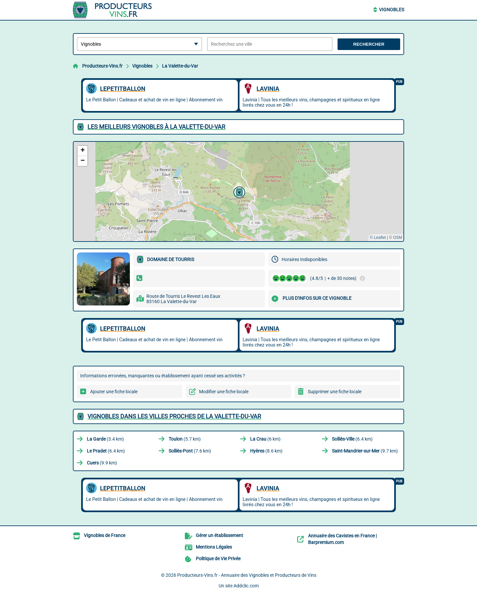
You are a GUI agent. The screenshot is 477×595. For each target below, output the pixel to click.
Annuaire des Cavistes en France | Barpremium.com (342, 539)
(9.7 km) (365, 451)
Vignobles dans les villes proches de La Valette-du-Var (174, 416)
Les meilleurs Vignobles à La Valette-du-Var (156, 126)
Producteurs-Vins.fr (102, 66)
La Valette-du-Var (180, 66)
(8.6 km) (266, 451)
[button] (238, 191)
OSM (397, 237)
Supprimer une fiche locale (334, 391)
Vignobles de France (104, 535)
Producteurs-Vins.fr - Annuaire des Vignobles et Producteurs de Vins (246, 575)
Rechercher (368, 44)
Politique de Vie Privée (218, 558)
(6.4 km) (352, 439)
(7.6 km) (190, 451)
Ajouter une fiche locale (113, 391)
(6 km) (265, 439)
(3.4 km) (105, 439)
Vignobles (391, 9)
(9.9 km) (102, 462)
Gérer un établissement (219, 535)
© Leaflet (378, 237)
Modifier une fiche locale (223, 391)
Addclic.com (246, 585)
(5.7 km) (185, 439)
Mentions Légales (214, 547)
